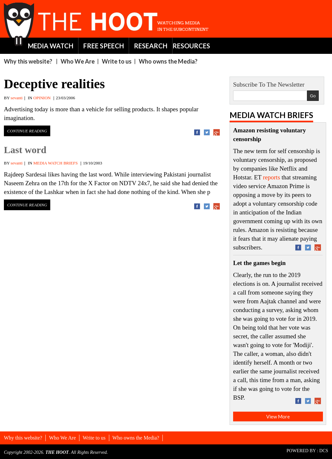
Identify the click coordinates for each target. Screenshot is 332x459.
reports (271, 177)
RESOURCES (191, 46)
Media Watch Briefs (271, 115)
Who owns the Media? (168, 61)
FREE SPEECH (103, 46)
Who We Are (78, 61)
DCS (323, 450)
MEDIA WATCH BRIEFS (55, 163)
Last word (25, 149)
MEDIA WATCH (50, 46)
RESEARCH (150, 46)
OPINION (42, 97)
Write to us (117, 61)
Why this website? (28, 61)
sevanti (17, 97)
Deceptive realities (54, 84)
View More (278, 416)
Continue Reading (27, 130)
